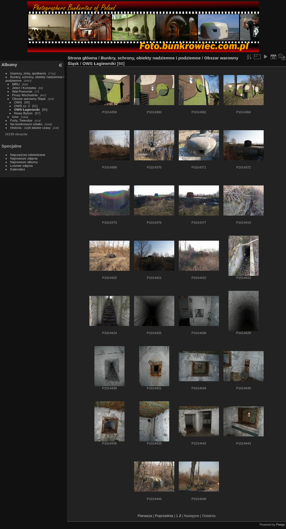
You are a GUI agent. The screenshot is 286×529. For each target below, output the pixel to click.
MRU (16, 84)
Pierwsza (145, 516)
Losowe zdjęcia (21, 165)
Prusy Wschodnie (25, 95)
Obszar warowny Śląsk (29, 98)
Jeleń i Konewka (24, 88)
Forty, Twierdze (21, 120)
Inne (15, 117)
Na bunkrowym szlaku (26, 124)
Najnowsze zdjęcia (23, 158)
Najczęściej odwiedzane (28, 154)
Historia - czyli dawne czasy (30, 127)
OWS (18, 102)
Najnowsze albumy (24, 162)
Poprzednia (164, 516)
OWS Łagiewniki (27, 109)
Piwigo (280, 524)
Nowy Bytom (23, 113)
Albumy (9, 64)
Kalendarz (17, 169)
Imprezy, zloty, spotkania (28, 73)
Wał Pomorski (22, 91)
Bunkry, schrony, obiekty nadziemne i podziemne (151, 57)
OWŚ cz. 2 (22, 106)
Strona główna (82, 57)
